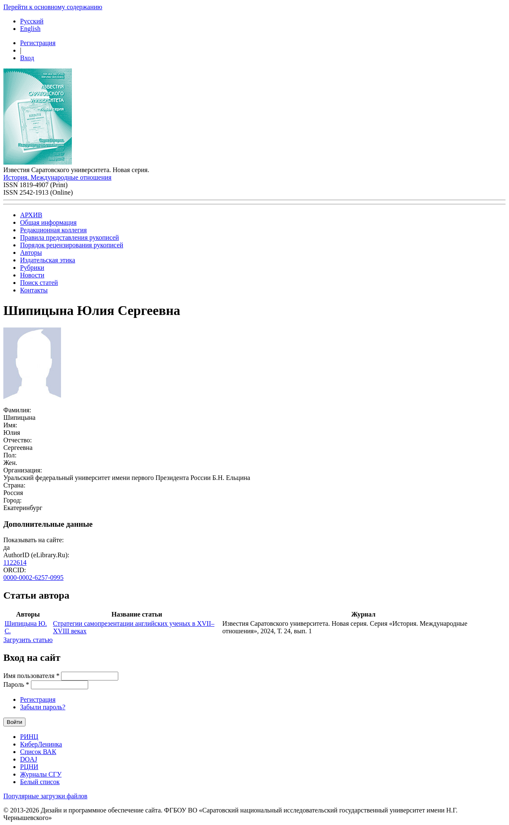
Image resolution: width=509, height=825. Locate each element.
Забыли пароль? (42, 707)
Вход (27, 57)
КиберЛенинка (41, 744)
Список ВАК (38, 751)
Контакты (34, 290)
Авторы (31, 252)
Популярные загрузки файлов (45, 796)
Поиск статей (39, 282)
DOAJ (28, 759)
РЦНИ (29, 766)
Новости (32, 275)
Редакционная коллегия (53, 230)
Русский (31, 21)
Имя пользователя (31, 675)
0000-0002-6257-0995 (33, 577)
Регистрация (38, 42)
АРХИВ (31, 214)
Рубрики (32, 267)
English (30, 28)
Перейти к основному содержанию (52, 6)
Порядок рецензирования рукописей (71, 245)
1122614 (14, 562)
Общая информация (48, 222)
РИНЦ (29, 736)
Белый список (40, 781)
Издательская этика (47, 260)
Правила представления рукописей (69, 237)
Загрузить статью (28, 639)
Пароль (16, 684)
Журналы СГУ (40, 774)
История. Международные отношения (57, 177)
